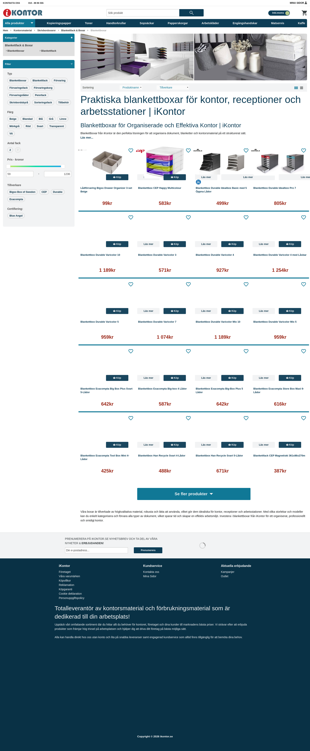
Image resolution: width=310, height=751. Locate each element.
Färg (10, 112)
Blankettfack (48, 50)
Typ (9, 73)
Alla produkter (19, 23)
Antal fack (14, 143)
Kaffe (301, 23)
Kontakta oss (11, 3)
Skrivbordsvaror (46, 30)
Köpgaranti (65, 589)
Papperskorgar (178, 23)
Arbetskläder (210, 23)
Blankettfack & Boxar (73, 30)
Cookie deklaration (70, 593)
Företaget (65, 571)
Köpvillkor (65, 580)
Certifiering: (15, 208)
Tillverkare (14, 185)
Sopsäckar (147, 23)
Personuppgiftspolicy (71, 598)
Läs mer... (86, 137)
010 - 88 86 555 (35, 3)
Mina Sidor (298, 3)
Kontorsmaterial (23, 30)
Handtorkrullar (116, 23)
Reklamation (66, 585)
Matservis (277, 23)
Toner (89, 23)
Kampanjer (227, 571)
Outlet (224, 576)
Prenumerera (148, 550)
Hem (5, 30)
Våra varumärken (69, 576)
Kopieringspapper (59, 23)
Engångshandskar (245, 23)
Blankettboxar (98, 30)
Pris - (15, 159)
